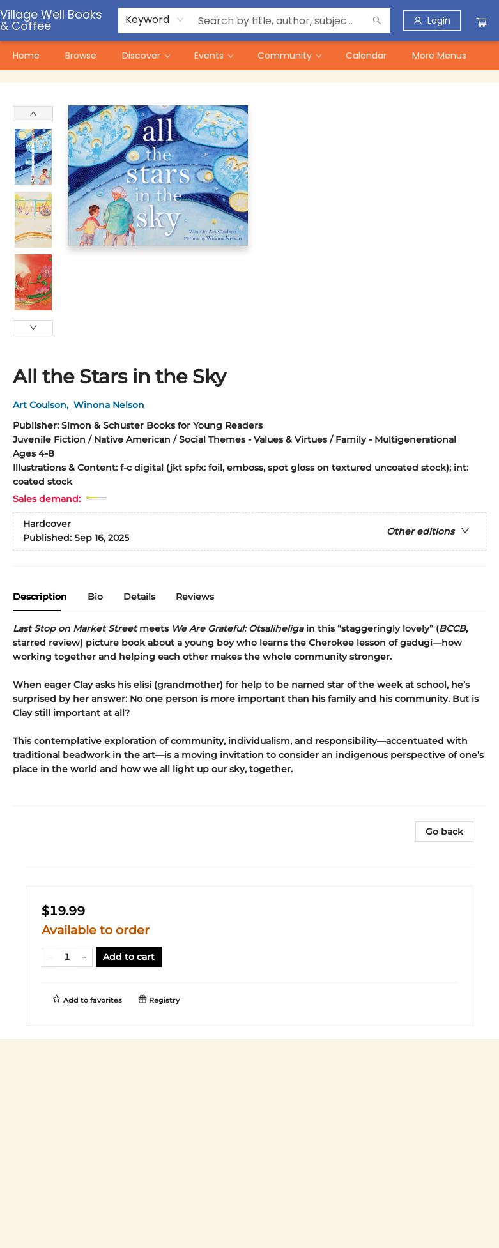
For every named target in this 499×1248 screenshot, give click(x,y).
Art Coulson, (43, 405)
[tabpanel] (249, 713)
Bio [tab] (95, 596)
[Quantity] (67, 957)
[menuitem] (26, 55)
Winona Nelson (111, 405)
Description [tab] (40, 596)
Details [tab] (139, 596)
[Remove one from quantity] (50, 957)
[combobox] (155, 20)
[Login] (432, 20)
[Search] (377, 20)
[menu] (249, 55)
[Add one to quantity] (84, 957)
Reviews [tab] (195, 596)
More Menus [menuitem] (439, 55)
